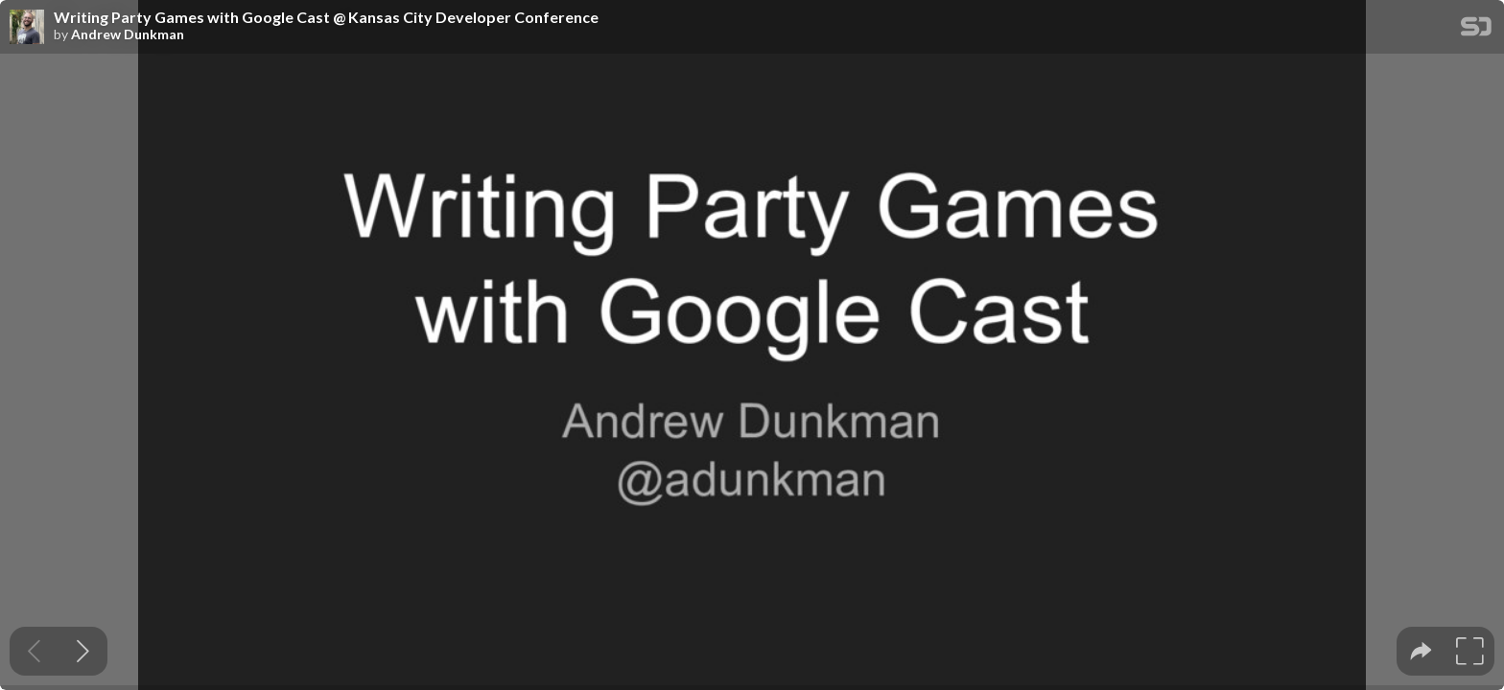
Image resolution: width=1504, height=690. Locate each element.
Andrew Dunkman (127, 34)
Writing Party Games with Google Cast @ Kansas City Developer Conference (326, 17)
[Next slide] (83, 651)
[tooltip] (1421, 651)
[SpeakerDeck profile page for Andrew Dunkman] (27, 28)
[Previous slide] (34, 651)
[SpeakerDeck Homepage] (1476, 30)
